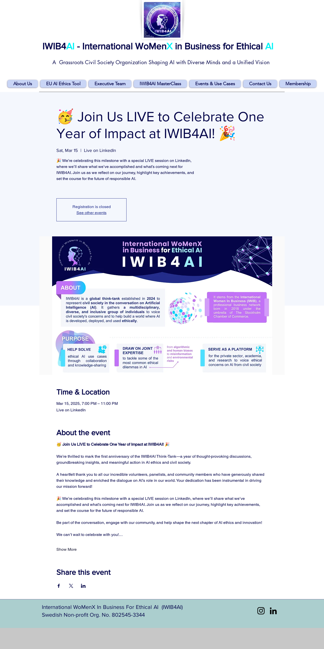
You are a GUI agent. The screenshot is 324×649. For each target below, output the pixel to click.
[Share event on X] (71, 586)
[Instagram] (261, 611)
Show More (66, 549)
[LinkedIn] (273, 611)
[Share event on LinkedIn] (83, 586)
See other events (91, 212)
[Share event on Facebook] (58, 586)
